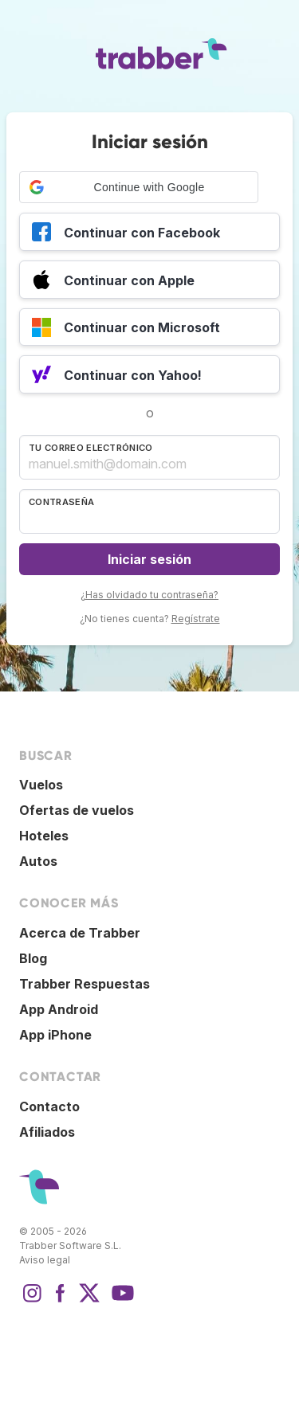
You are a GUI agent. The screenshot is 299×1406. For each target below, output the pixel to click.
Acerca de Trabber (79, 933)
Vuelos (41, 785)
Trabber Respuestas (84, 984)
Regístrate (195, 619)
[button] (138, 187)
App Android (58, 1009)
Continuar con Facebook (126, 234)
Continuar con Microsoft (126, 330)
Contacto (49, 1106)
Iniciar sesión (149, 559)
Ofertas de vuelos (76, 810)
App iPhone (55, 1035)
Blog (33, 958)
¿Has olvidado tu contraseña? (149, 595)
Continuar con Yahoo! (117, 377)
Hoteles (44, 836)
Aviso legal (44, 1260)
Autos (38, 861)
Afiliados (47, 1132)
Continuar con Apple (113, 282)
